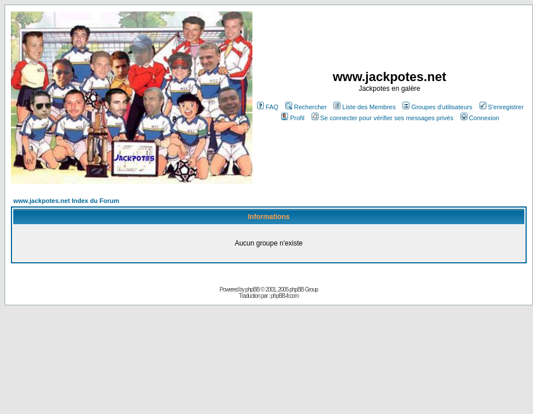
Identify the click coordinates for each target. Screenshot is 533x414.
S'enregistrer (502, 106)
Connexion (480, 117)
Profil (292, 117)
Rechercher (306, 106)
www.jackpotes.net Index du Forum (66, 200)
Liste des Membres (364, 106)
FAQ (267, 106)
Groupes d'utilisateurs (437, 106)
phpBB (252, 289)
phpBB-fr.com (285, 296)
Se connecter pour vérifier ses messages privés (383, 117)
